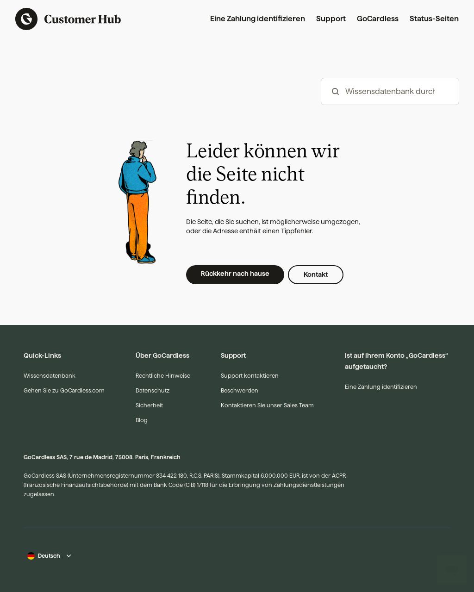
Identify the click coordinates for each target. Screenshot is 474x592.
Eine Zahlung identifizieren (257, 19)
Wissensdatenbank (49, 376)
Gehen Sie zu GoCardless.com (64, 390)
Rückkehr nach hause (235, 273)
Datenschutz (152, 390)
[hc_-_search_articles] (390, 91)
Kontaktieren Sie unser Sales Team (267, 405)
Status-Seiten (434, 19)
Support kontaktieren (250, 376)
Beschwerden (239, 390)
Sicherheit (149, 405)
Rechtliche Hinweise (163, 376)
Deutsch (49, 556)
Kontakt (316, 274)
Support (331, 19)
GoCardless (378, 19)
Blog (142, 420)
